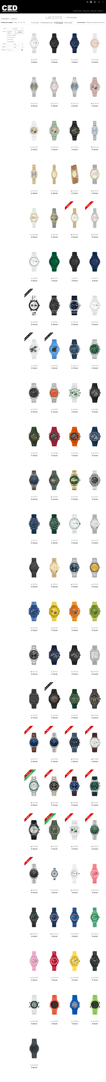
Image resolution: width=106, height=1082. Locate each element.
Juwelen (93, 11)
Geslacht (4, 46)
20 (21, 22)
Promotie (10, 39)
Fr (99, 2)
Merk (5, 28)
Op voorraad (11, 37)
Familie (4, 43)
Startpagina (77, 11)
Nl (103, 2)
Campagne (11, 41)
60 (24, 22)
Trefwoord (3, 49)
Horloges (85, 11)
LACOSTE (14, 19)
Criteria (4, 31)
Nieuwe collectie (12, 35)
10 (18, 22)
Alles (15, 22)
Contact (100, 11)
